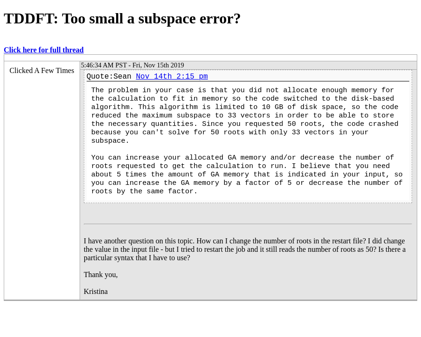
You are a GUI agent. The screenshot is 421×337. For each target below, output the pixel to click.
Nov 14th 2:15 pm (172, 77)
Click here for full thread (44, 50)
